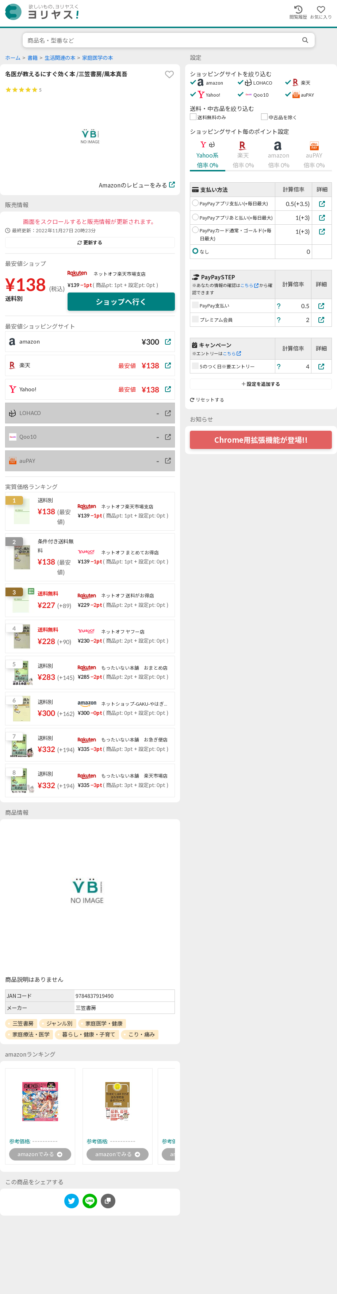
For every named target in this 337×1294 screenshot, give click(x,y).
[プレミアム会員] (321, 320)
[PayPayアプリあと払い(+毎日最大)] (322, 217)
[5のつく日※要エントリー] (321, 366)
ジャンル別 (59, 1023)
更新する (89, 242)
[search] (306, 40)
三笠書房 (23, 1023)
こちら (249, 285)
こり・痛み (141, 1034)
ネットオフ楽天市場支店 (119, 274)
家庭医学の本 (97, 58)
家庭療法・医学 (31, 1034)
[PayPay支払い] (321, 306)
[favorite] (169, 74)
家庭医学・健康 (104, 1023)
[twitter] (71, 1203)
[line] (90, 1203)
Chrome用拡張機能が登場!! (261, 439)
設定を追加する (261, 384)
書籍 (32, 58)
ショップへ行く (121, 301)
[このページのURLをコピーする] (108, 1201)
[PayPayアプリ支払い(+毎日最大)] (322, 204)
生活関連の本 (60, 58)
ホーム (12, 58)
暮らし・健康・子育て (88, 1034)
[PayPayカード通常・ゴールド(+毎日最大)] (322, 231)
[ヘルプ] (279, 306)
